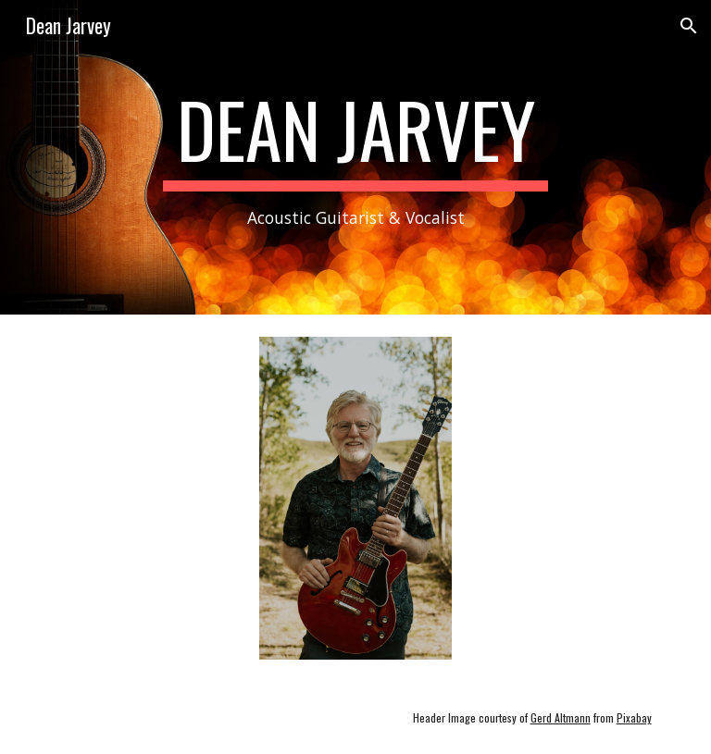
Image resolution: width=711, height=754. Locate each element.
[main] (355, 158)
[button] (689, 26)
